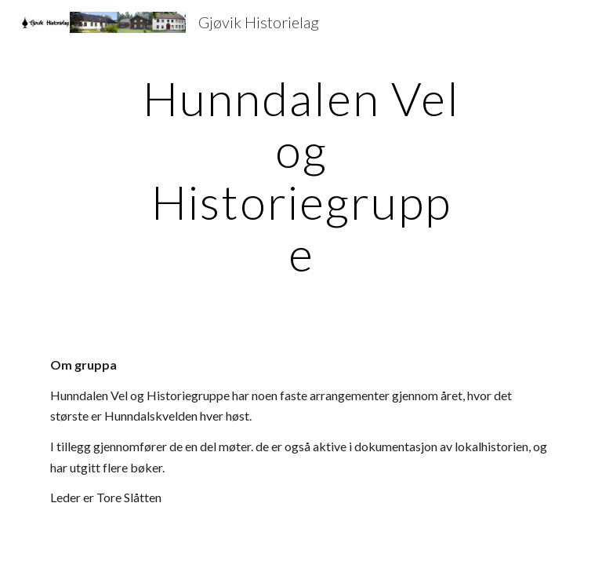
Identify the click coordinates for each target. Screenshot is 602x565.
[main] (301, 176)
